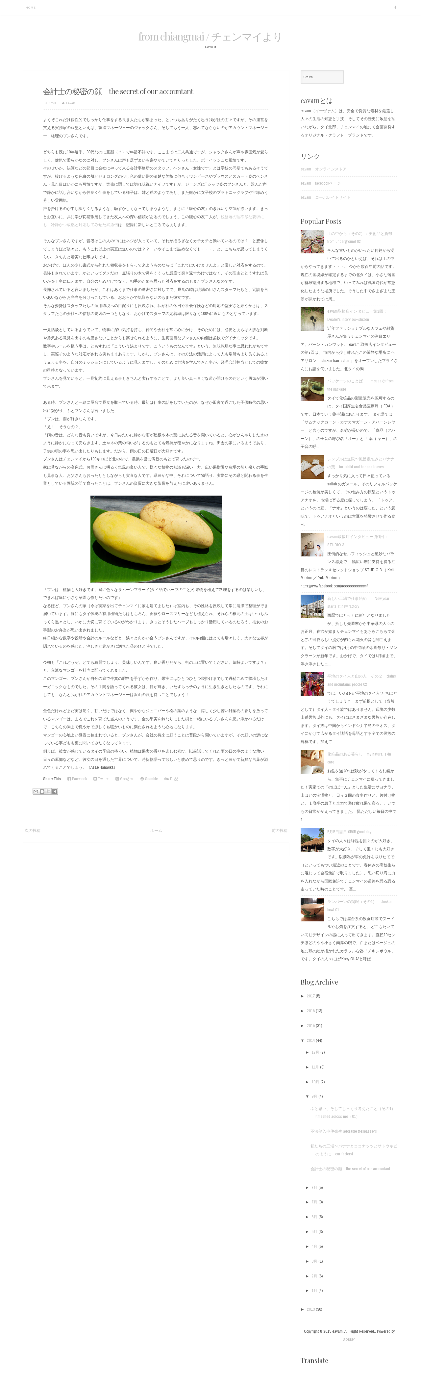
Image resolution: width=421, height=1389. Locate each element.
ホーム (156, 830)
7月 (314, 1202)
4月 (314, 1246)
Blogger (349, 1339)
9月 (314, 1096)
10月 (315, 1082)
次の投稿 (32, 830)
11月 (315, 1067)
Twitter (101, 779)
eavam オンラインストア (324, 169)
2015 (311, 1025)
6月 (314, 1217)
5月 (314, 1231)
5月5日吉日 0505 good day (349, 832)
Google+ (124, 779)
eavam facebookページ (321, 183)
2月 (314, 1276)
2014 (311, 1040)
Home (31, 7)
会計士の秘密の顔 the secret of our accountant (118, 91)
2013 (311, 1309)
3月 (314, 1261)
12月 (315, 1052)
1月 (314, 1290)
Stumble (149, 779)
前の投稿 (279, 830)
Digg (171, 779)
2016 (311, 1011)
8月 (314, 1187)
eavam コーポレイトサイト (326, 197)
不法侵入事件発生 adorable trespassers (343, 1131)
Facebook (77, 779)
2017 (311, 996)
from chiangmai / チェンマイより (210, 36)
